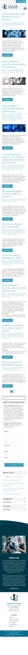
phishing (6, 297)
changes (11, 231)
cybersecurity (22, 294)
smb (10, 26)
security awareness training (17, 119)
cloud (13, 24)
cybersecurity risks (6, 116)
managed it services (6, 117)
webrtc (18, 234)
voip (6, 73)
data (21, 231)
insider (7, 168)
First (5, 437)
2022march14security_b (14, 294)
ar (17, 230)
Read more (7, 55)
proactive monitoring (6, 119)
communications (16, 231)
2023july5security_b (11, 115)
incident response (18, 116)
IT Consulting (12, 622)
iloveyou (4, 168)
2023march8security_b (14, 166)
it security (10, 295)
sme (22, 72)
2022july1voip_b (9, 200)
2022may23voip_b (11, 230)
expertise (12, 116)
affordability (8, 24)
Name (6, 431)
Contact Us (11, 626)
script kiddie (12, 168)
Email (6, 451)
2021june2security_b (13, 334)
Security (3, 115)
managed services (20, 295)
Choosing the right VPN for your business (13, 476)
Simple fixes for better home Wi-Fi (11, 480)
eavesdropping (10, 72)
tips (12, 26)
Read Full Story (14, 588)
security (16, 168)
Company (7, 445)
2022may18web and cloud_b (17, 261)
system (10, 233)
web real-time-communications (10, 234)
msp (12, 117)
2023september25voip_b (18, 70)
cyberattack (21, 166)
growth (7, 26)
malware (14, 295)
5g (16, 230)
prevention (16, 72)
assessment (18, 115)
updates (13, 120)
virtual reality (15, 233)
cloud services (21, 263)
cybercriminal (5, 167)
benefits (7, 231)
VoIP (10, 70)
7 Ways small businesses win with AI (12, 494)
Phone (6, 457)
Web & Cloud (8, 23)
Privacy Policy (19, 634)
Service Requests (13, 621)
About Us (11, 617)
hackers (17, 167)
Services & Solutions (14, 619)
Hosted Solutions (13, 624)
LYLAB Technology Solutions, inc (17, 114)
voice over (20, 233)
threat (3, 73)
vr (2, 234)
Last (5, 442)
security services (5, 120)
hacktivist (22, 167)
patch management (17, 117)
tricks (15, 26)
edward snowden (12, 167)
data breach (4, 295)
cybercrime (4, 72)
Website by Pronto (10, 634)
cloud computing (18, 24)
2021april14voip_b (12, 368)
